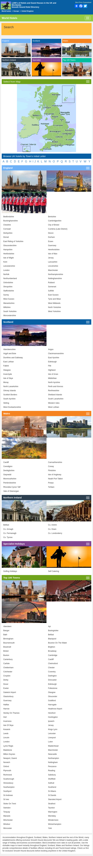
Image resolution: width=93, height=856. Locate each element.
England (5, 41)
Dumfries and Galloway (13, 357)
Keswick (6, 729)
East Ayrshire (53, 357)
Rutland (51, 282)
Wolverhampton (54, 824)
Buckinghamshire (10, 221)
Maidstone (7, 750)
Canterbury (8, 659)
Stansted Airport (54, 799)
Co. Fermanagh (9, 533)
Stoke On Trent (9, 804)
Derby (5, 680)
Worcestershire (9, 315)
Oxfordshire (8, 282)
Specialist (37, 60)
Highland (51, 370)
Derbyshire (7, 233)
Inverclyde (7, 374)
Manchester (53, 270)
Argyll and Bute (9, 353)
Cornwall (7, 229)
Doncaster (52, 680)
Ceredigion (7, 466)
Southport (7, 791)
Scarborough (8, 779)
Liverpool (52, 737)
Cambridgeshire (54, 221)
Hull (5, 717)
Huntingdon (53, 717)
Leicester (52, 733)
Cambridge (52, 655)
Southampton (8, 787)
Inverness (7, 721)
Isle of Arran (53, 374)
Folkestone (52, 688)
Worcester (7, 828)
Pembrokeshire (9, 483)
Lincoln (6, 737)
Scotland (36, 41)
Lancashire (52, 262)
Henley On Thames (11, 713)
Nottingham (53, 762)
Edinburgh (52, 362)
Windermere (53, 820)
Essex (50, 241)
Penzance (52, 766)
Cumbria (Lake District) (57, 229)
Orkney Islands (9, 390)
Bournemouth (9, 643)
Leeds (5, 733)
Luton (50, 742)
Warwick (6, 816)
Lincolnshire (53, 266)
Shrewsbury (8, 783)
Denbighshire (8, 470)
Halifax (6, 705)
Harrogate (52, 705)
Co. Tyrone (7, 537)
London (6, 270)
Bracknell (7, 647)
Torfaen (51, 487)
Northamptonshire (55, 274)
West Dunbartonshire (12, 407)
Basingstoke (53, 630)
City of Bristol (53, 225)
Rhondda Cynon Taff (11, 487)
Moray (5, 382)
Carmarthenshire (55, 462)
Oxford (6, 766)
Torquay (6, 812)
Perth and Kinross (55, 386)
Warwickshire (8, 303)
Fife (49, 366)
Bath (5, 635)
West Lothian (53, 407)
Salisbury (52, 775)
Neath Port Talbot (55, 479)
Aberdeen (7, 626)
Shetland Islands (55, 395)
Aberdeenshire (9, 349)
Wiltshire (7, 307)
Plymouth (7, 770)
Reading (51, 770)
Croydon (6, 676)
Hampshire (7, 249)
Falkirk (6, 366)
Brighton (51, 647)
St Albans (52, 791)
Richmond (7, 775)
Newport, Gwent (10, 758)
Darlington (52, 676)
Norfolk (6, 274)
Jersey (51, 258)
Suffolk (51, 291)
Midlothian (52, 378)
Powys (51, 483)
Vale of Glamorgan (11, 491)
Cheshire (7, 225)
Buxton (6, 655)
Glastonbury (8, 696)
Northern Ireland (9, 60)
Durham (51, 237)
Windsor (6, 824)
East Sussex (53, 295)
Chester (51, 667)
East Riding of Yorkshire (13, 241)
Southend (52, 787)
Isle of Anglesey (54, 474)
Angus (50, 349)
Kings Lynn (52, 729)
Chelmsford (53, 663)
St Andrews (8, 795)
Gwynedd (7, 474)
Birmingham (8, 639)
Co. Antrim (52, 525)
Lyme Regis (8, 746)
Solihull (51, 783)
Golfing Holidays (10, 571)
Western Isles (53, 403)
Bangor (6, 630)
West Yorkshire (54, 311)
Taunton (51, 808)
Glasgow (7, 370)
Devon (51, 233)
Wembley (52, 816)
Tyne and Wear (54, 299)
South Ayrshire (9, 399)
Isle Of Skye (8, 725)
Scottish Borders (10, 395)
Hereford (51, 713)
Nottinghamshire (55, 278)
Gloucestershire (9, 245)
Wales (65, 41)
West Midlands (54, 303)
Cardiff (6, 462)
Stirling (6, 403)
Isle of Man (52, 254)
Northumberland (10, 278)
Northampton (53, 758)
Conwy (51, 466)
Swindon (7, 808)
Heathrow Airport (55, 709)
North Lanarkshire (10, 386)
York (50, 828)
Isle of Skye (8, 378)
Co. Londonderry (55, 533)
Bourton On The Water (57, 643)
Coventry (52, 672)
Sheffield (51, 779)
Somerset (52, 287)
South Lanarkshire (55, 399)
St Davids (52, 795)
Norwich (6, 762)
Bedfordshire (8, 217)
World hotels (6, 11)
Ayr (49, 626)
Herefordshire (54, 249)
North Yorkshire (54, 307)
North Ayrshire (54, 382)
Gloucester (52, 696)
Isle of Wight (8, 258)
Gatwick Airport (9, 692)
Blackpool (52, 639)
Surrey (6, 295)
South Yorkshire (9, 311)
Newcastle (52, 754)
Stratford (51, 804)
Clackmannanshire (56, 353)
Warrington (52, 812)
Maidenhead (53, 746)
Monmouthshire (9, 479)
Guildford (52, 700)
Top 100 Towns (69, 60)
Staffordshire (8, 291)
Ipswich (51, 721)
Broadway (52, 651)
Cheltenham (8, 667)
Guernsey (52, 245)
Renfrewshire (53, 390)
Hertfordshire (8, 254)
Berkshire (52, 217)
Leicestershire (9, 266)
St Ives (6, 799)
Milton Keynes (9, 754)
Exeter (6, 688)
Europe (16, 11)
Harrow (6, 709)
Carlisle (6, 663)
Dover (5, 684)
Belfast (6, 525)
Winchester (8, 820)
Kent (5, 262)
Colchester (7, 672)
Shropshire (7, 287)
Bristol (5, 651)
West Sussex (8, 299)
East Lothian (8, 362)
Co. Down (52, 529)
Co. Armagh (8, 529)
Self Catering (53, 571)
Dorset (6, 237)
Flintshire (52, 470)
